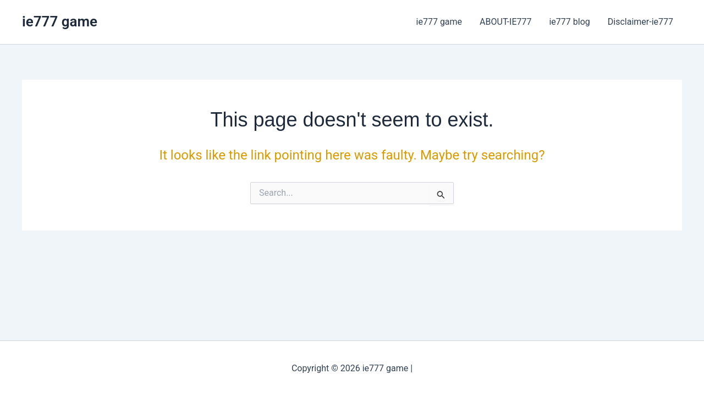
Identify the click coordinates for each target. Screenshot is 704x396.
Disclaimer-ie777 (640, 21)
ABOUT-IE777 (505, 21)
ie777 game (59, 21)
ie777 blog (569, 21)
